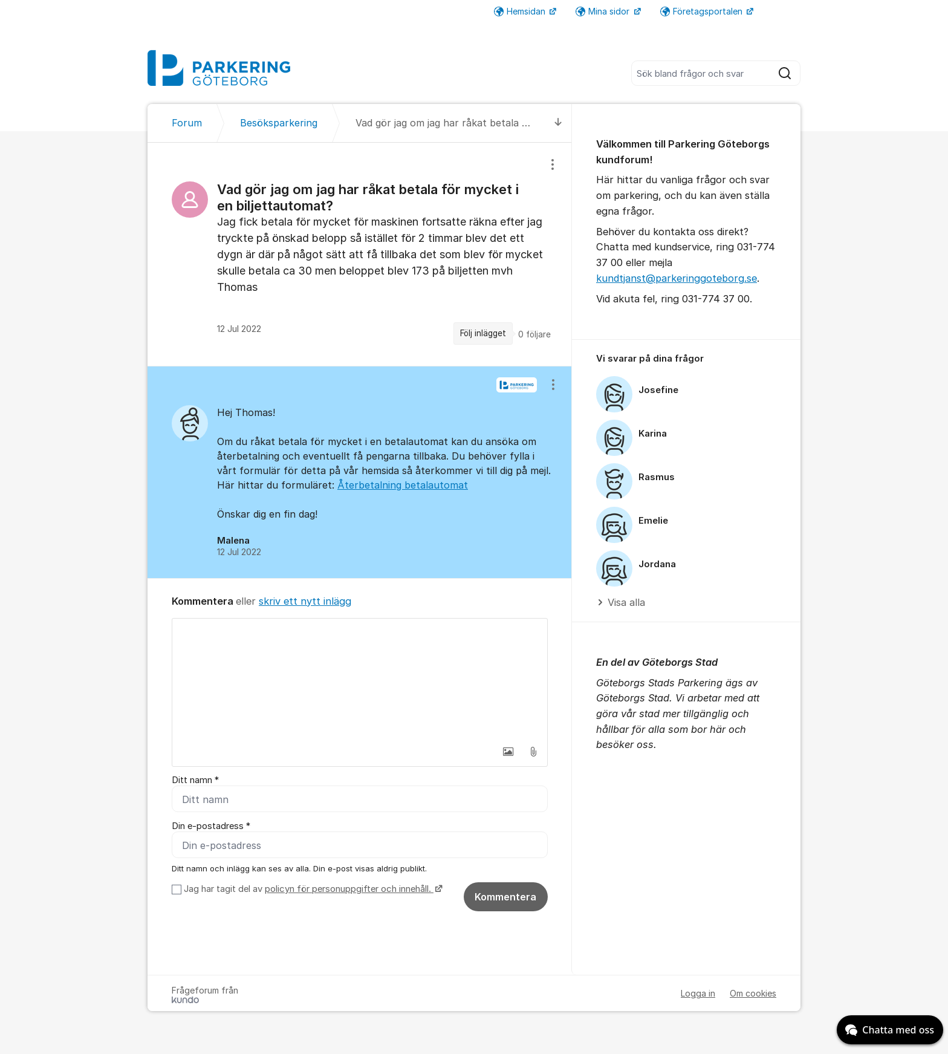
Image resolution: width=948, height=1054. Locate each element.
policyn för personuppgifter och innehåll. (349, 889)
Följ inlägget (483, 333)
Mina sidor (604, 11)
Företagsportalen (702, 11)
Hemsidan (521, 11)
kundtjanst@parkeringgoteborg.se (676, 278)
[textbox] (359, 679)
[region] (360, 254)
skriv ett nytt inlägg (305, 601)
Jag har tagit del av (311, 889)
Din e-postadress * (211, 826)
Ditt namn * (195, 780)
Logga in (698, 994)
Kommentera (505, 897)
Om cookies (753, 994)
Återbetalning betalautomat (402, 485)
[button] (507, 752)
